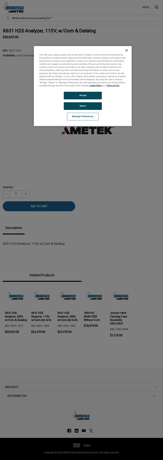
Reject (83, 106)
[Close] (127, 50)
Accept (82, 95)
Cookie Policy (95, 85)
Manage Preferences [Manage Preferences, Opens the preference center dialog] (82, 116)
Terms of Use (113, 85)
